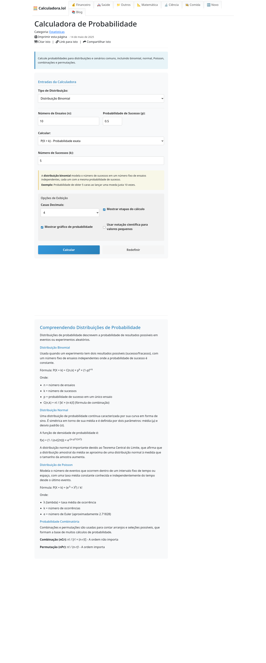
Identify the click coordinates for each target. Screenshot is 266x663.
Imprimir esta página (50, 37)
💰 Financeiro (81, 5)
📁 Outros (124, 5)
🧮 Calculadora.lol (49, 8)
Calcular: (44, 133)
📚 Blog (77, 12)
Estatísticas (57, 32)
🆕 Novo (213, 5)
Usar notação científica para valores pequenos (127, 227)
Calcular (69, 250)
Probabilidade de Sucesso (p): (124, 113)
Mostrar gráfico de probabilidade (69, 227)
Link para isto (67, 42)
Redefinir (133, 250)
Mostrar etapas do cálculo (126, 209)
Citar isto (42, 42)
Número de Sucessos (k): (56, 153)
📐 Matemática (147, 5)
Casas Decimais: (52, 205)
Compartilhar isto (97, 42)
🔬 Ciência (171, 5)
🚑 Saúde (103, 5)
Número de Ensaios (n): (55, 113)
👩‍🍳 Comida (192, 5)
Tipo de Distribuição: (53, 91)
